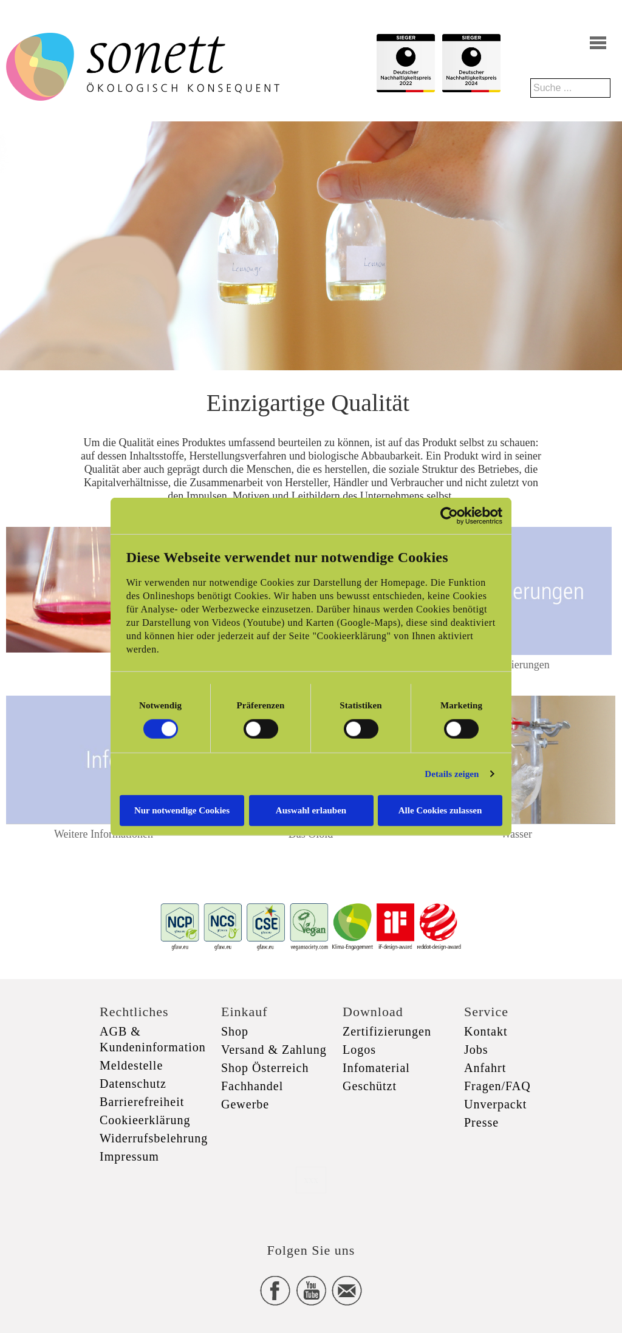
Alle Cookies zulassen (440, 810)
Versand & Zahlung (274, 1049)
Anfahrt (485, 1067)
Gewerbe (245, 1104)
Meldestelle (131, 1065)
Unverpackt (495, 1104)
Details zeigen (452, 774)
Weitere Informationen (103, 834)
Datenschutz (133, 1083)
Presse (481, 1122)
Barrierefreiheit (142, 1101)
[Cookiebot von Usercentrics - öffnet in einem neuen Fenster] (449, 516)
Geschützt (370, 1086)
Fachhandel (252, 1086)
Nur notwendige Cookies (182, 810)
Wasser (516, 834)
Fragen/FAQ (497, 1086)
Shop (234, 1031)
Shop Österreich (265, 1067)
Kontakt (485, 1031)
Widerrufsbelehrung (154, 1138)
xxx (311, 1180)
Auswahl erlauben (311, 810)
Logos (359, 1049)
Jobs (476, 1049)
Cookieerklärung (145, 1120)
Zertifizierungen (514, 665)
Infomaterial (376, 1067)
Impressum (129, 1156)
